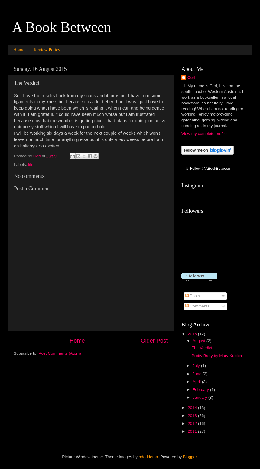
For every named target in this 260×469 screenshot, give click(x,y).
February (201, 389)
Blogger (190, 456)
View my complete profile (204, 133)
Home (18, 49)
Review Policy (47, 49)
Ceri (191, 77)
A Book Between (61, 27)
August (199, 341)
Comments (197, 306)
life (30, 164)
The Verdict (202, 348)
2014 (193, 407)
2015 (193, 334)
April (197, 381)
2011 (193, 431)
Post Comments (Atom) (60, 353)
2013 (193, 415)
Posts (192, 296)
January (200, 397)
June (198, 374)
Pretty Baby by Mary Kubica (217, 355)
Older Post (154, 340)
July (197, 365)
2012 (193, 423)
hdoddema (148, 456)
